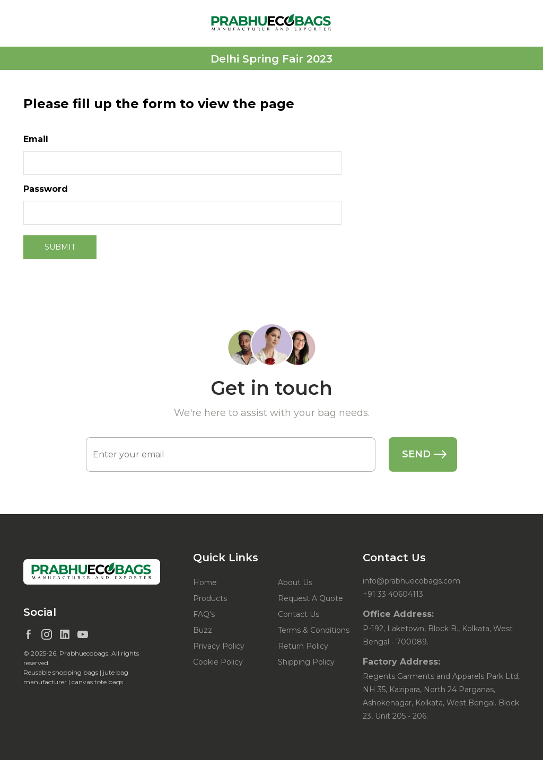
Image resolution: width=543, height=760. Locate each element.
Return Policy (303, 646)
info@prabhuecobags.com (411, 581)
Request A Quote (310, 598)
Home (205, 582)
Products (210, 598)
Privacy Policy (218, 646)
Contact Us (298, 614)
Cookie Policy (218, 662)
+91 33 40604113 (393, 594)
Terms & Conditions (313, 630)
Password (45, 189)
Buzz (202, 630)
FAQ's (204, 614)
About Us (295, 582)
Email (35, 139)
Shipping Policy (306, 662)
